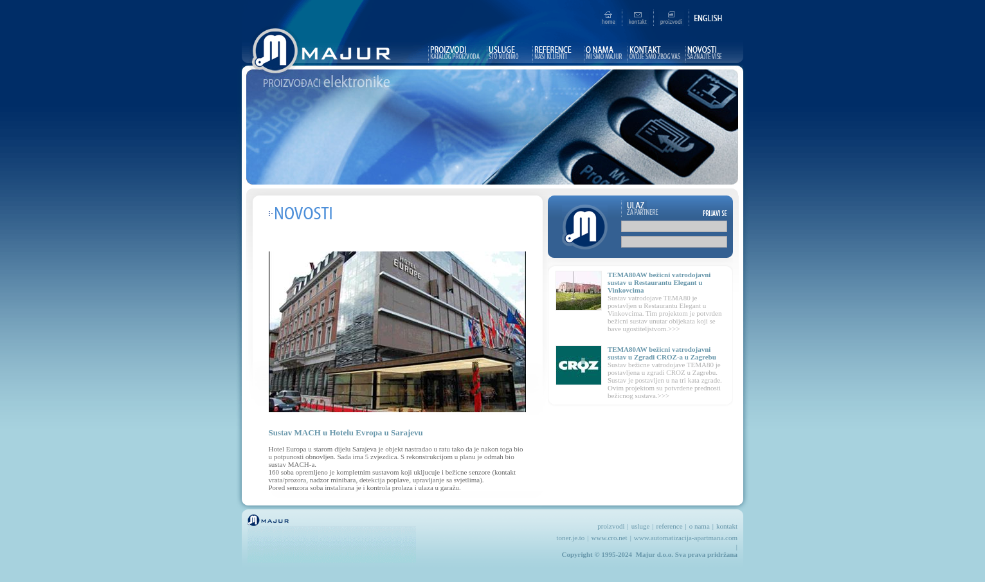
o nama (699, 526)
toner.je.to (570, 537)
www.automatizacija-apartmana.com (685, 537)
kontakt (726, 526)
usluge (640, 526)
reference (669, 526)
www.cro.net (610, 537)
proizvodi (610, 526)
